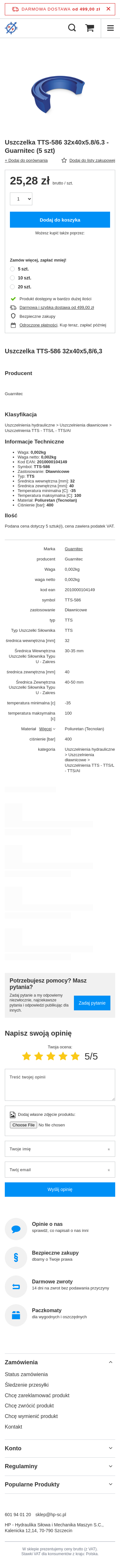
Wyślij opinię (60, 1189)
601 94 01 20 (18, 1514)
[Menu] (110, 28)
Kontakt (13, 1427)
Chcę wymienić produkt (31, 1416)
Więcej (45, 728)
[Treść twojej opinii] (60, 1085)
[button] (60, 1362)
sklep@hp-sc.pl (51, 1514)
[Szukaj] (72, 28)
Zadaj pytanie (92, 1003)
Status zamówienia (26, 1374)
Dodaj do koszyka (60, 220)
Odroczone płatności (39, 325)
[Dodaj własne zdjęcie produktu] (49, 1125)
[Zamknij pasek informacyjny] (108, 9)
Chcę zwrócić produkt (29, 1405)
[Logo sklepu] (11, 28)
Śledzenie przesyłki (27, 1385)
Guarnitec (74, 548)
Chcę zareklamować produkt (37, 1395)
